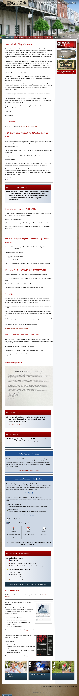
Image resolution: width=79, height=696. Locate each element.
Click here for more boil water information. (16, 328)
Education (9, 674)
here (9, 630)
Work (7, 37)
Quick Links (57, 37)
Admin (68, 686)
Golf (55, 674)
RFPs (43, 37)
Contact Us (49, 37)
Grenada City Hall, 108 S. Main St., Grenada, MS (13, 535)
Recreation (9, 676)
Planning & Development (37, 674)
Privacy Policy (73, 686)
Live (4, 37)
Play (12, 37)
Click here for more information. (29, 470)
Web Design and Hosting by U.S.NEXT (39, 692)
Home (16, 37)
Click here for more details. (15, 424)
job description (25, 126)
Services (30, 37)
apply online (33, 126)
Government (22, 37)
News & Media (37, 37)
